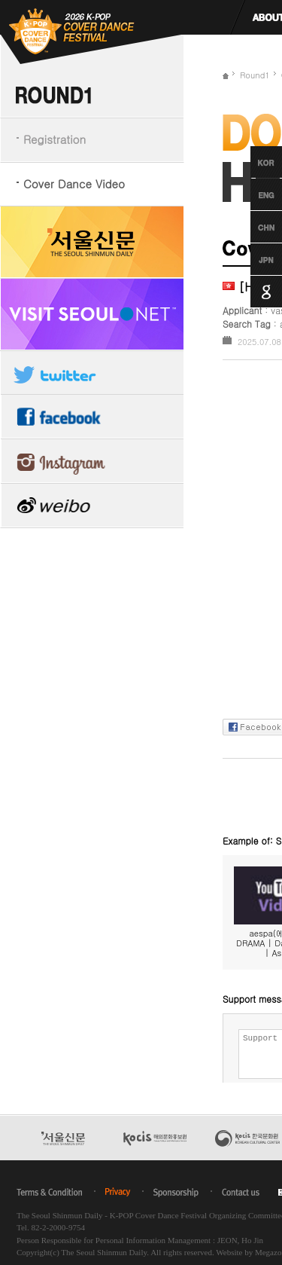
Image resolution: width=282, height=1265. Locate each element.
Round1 (255, 75)
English (252, 194)
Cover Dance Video (74, 183)
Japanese (252, 259)
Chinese (252, 227)
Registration (54, 139)
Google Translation (252, 291)
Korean (252, 162)
